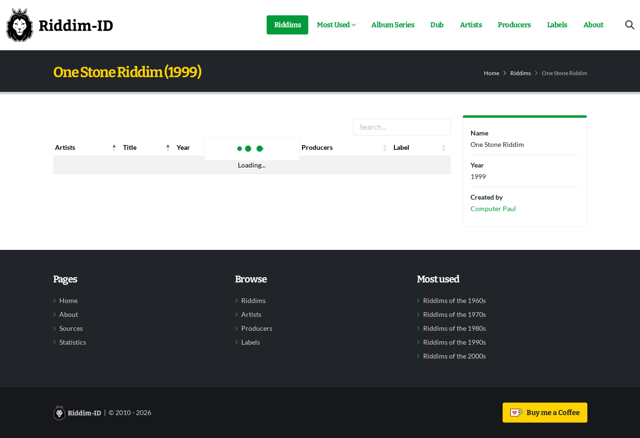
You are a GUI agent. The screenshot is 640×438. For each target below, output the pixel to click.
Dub (437, 25)
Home (491, 73)
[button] (114, 147)
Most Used (333, 25)
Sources (71, 328)
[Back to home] (59, 25)
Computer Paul (493, 208)
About (594, 25)
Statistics (72, 342)
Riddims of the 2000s (454, 356)
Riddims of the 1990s (454, 342)
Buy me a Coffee (545, 412)
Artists (471, 25)
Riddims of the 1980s (454, 328)
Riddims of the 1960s (454, 300)
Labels (557, 25)
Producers (514, 25)
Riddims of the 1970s (454, 314)
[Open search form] (629, 25)
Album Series (392, 25)
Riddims (287, 25)
